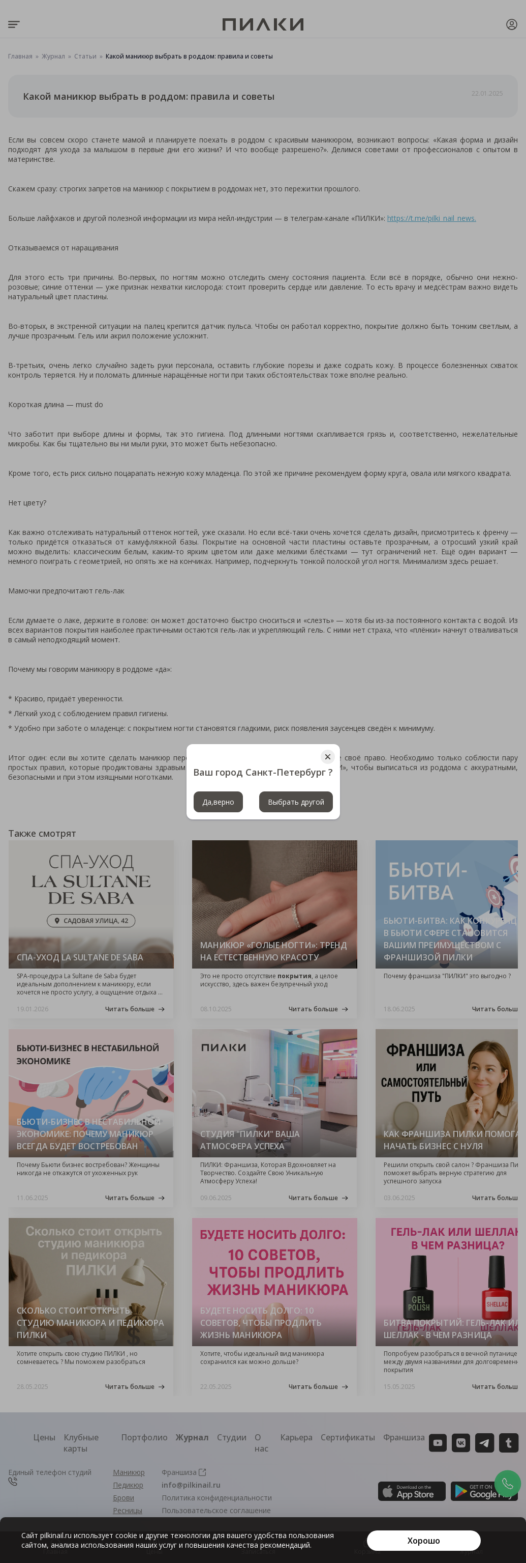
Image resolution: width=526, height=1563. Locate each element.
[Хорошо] (424, 1540)
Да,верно (218, 802)
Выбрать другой (296, 802)
